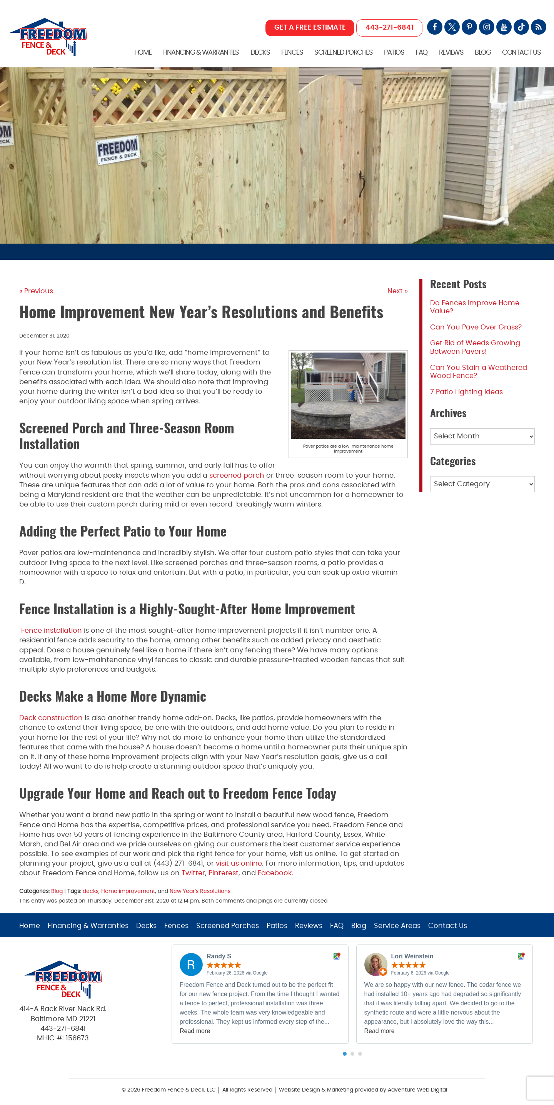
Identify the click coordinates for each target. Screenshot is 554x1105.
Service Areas (397, 926)
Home (143, 52)
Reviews (451, 52)
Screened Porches (343, 52)
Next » (397, 291)
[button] (345, 1054)
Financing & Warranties (201, 52)
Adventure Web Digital (417, 1090)
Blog (483, 52)
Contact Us (521, 52)
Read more (195, 1031)
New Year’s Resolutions (200, 891)
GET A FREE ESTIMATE (310, 27)
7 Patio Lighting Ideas (466, 392)
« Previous (36, 291)
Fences (292, 52)
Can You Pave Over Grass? (476, 327)
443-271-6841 (389, 27)
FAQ (421, 52)
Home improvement (128, 891)
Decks (260, 52)
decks (90, 891)
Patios (394, 52)
